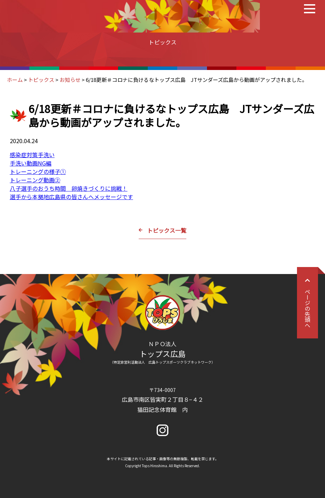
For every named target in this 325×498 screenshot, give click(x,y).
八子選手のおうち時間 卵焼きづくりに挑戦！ (68, 188)
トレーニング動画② (35, 180)
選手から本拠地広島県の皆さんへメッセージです (71, 196)
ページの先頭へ (307, 303)
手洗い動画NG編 (30, 163)
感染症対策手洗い (32, 154)
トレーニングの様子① (38, 171)
